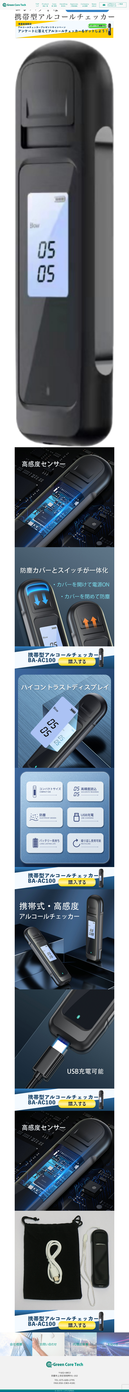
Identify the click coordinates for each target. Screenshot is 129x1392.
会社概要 (16, 1344)
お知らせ (113, 1344)
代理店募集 (80, 1344)
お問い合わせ (48, 1344)
